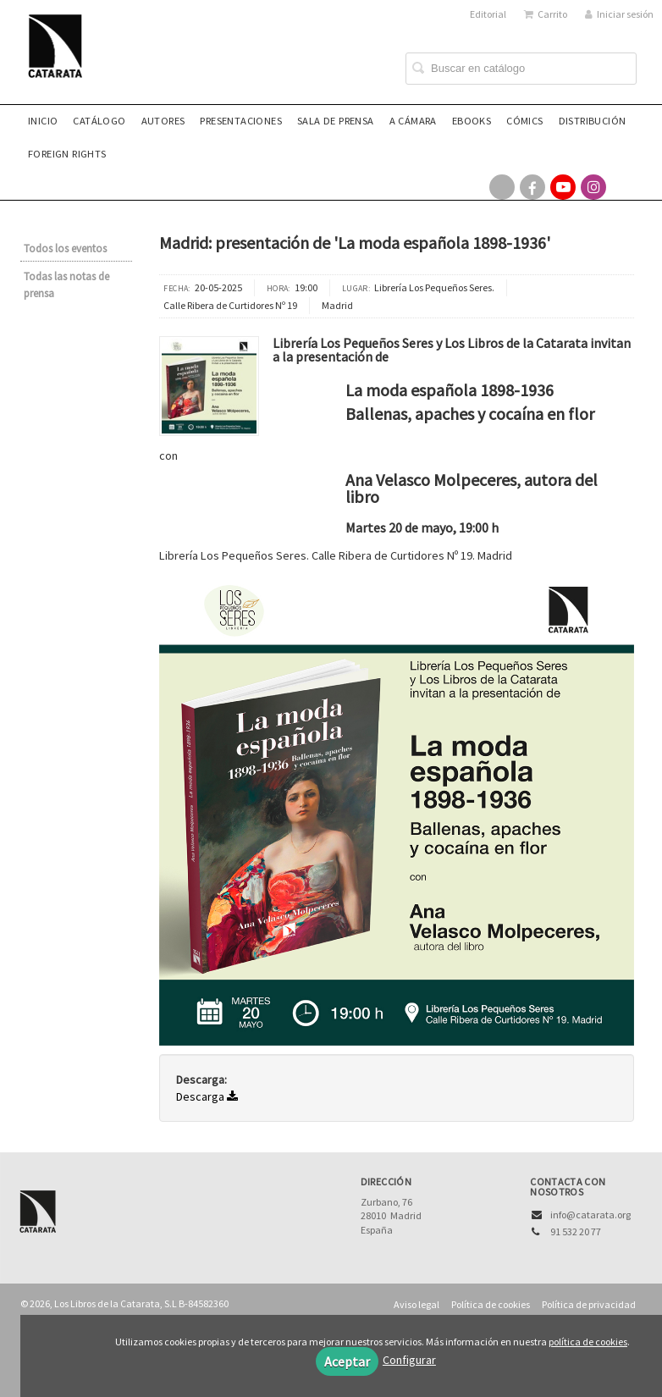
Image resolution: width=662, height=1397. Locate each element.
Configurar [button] (409, 1359)
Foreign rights (67, 153)
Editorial (488, 14)
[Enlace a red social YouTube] (563, 187)
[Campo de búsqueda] (521, 68)
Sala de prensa (335, 120)
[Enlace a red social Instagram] (593, 187)
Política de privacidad (589, 1304)
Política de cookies (490, 1304)
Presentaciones (241, 120)
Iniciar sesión (619, 14)
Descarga (207, 1096)
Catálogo (99, 120)
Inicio (43, 120)
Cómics (524, 120)
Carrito (545, 14)
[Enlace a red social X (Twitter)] (502, 187)
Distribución (592, 120)
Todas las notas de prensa (66, 285)
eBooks (471, 120)
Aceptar (347, 1361)
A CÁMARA (413, 120)
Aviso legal (416, 1304)
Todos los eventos (65, 248)
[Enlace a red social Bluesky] (624, 187)
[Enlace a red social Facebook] (532, 187)
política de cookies (588, 1341)
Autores (163, 120)
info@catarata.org (590, 1214)
